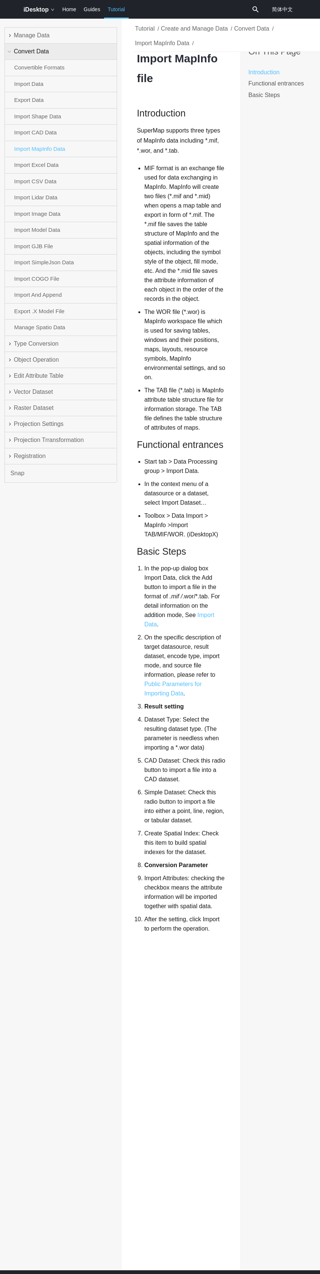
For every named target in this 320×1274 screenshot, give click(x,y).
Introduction (264, 72)
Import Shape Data (37, 116)
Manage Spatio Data (39, 327)
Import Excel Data (36, 165)
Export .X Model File (39, 311)
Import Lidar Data (35, 197)
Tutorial (116, 12)
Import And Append (38, 295)
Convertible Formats (39, 67)
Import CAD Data (35, 132)
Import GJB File (33, 246)
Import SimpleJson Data (44, 262)
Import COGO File (36, 278)
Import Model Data (37, 230)
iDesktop (38, 9)
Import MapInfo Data (39, 149)
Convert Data (251, 28)
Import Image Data (37, 214)
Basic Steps (264, 95)
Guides (92, 9)
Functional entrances (276, 83)
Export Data (29, 100)
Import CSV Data (35, 181)
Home (69, 9)
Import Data (28, 84)
